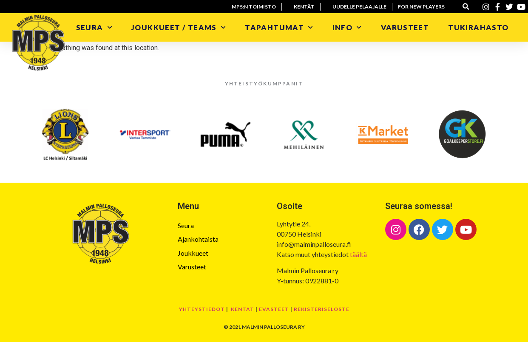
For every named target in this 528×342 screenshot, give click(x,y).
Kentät (242, 309)
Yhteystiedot (202, 309)
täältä (358, 254)
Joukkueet (193, 253)
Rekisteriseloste (321, 309)
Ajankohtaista (198, 239)
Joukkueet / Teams (178, 27)
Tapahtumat (279, 27)
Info (347, 27)
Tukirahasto (479, 27)
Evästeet (274, 309)
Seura (94, 27)
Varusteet (405, 27)
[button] (466, 6)
